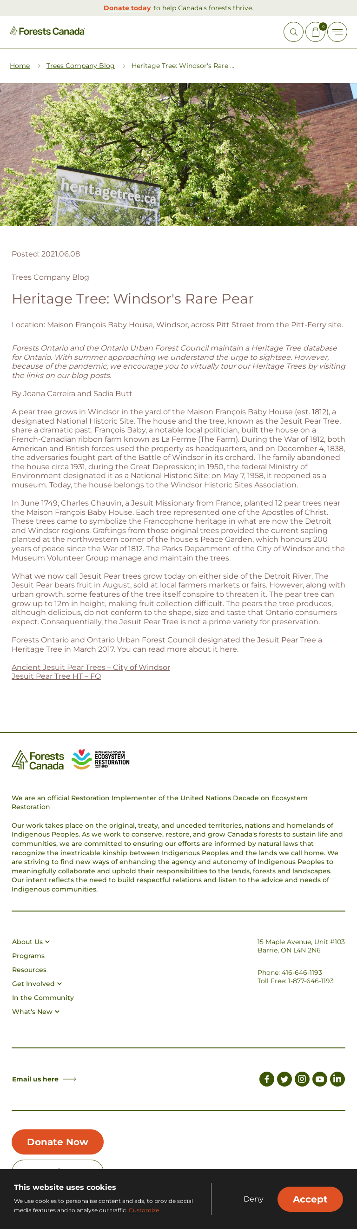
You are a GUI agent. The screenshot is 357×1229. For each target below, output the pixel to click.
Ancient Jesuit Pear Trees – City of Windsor (91, 667)
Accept (310, 1199)
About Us (31, 942)
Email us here (44, 1079)
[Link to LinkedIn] (337, 1080)
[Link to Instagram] (302, 1080)
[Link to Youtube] (320, 1080)
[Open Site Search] (294, 32)
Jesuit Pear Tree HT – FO (56, 676)
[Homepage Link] (47, 32)
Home (20, 65)
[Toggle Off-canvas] (337, 32)
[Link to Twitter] (284, 1080)
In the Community (43, 997)
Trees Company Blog (80, 65)
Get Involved (37, 983)
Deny (254, 1199)
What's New (36, 1011)
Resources (29, 970)
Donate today (127, 8)
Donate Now (57, 1142)
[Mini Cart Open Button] (315, 32)
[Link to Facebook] (267, 1080)
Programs (28, 956)
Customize (144, 1210)
